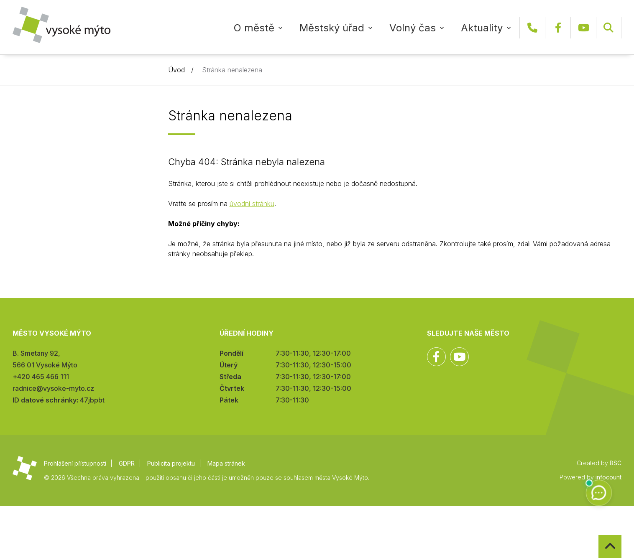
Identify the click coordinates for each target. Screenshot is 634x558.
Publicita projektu (171, 463)
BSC (615, 462)
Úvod (176, 70)
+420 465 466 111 (532, 27)
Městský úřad (331, 28)
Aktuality (482, 28)
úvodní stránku (252, 203)
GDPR (127, 463)
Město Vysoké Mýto (61, 25)
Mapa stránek (226, 463)
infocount (608, 477)
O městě (254, 28)
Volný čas (412, 28)
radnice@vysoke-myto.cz (53, 388)
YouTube (583, 27)
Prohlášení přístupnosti (75, 463)
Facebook (557, 27)
